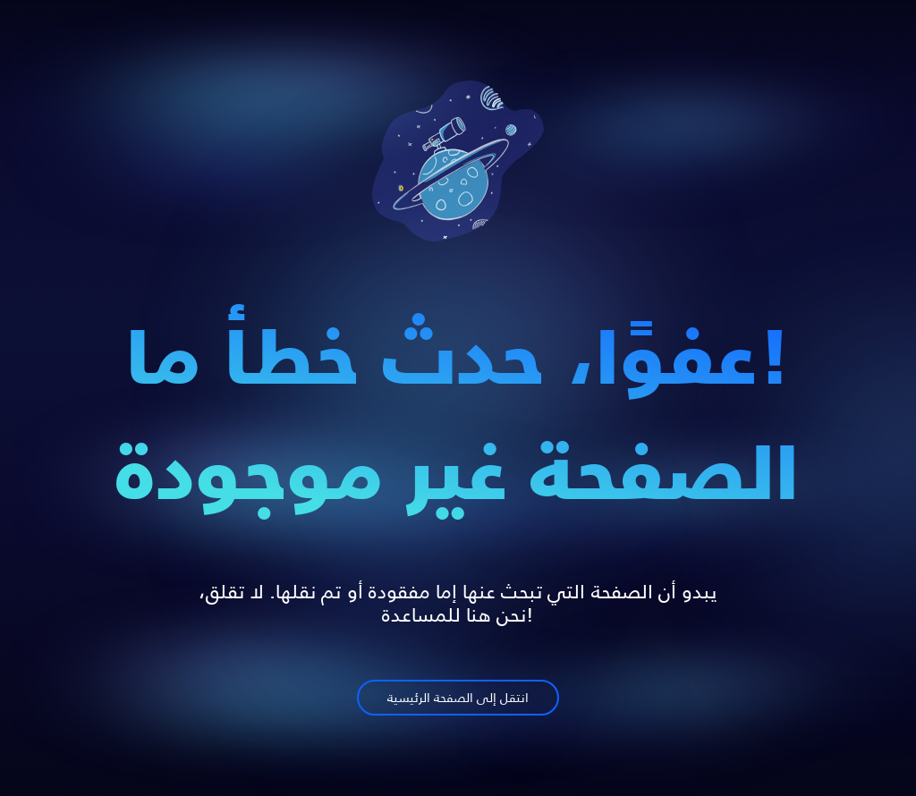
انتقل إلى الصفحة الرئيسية (458, 699)
